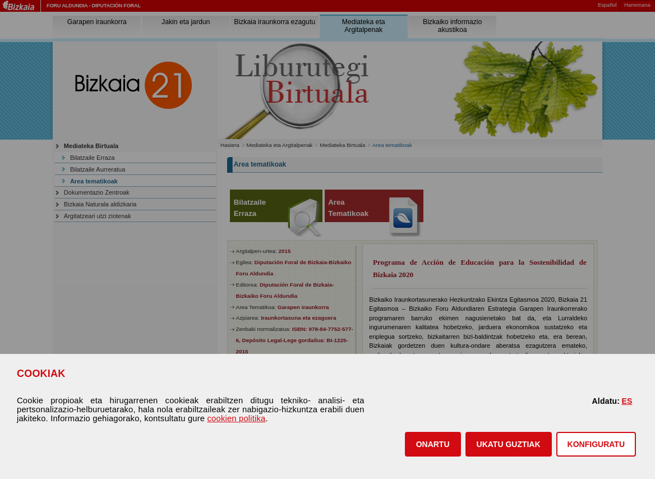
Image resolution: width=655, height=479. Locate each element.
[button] (433, 444)
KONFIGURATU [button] (596, 444)
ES (626, 401)
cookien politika (236, 418)
